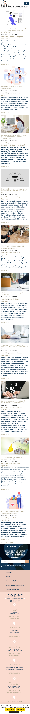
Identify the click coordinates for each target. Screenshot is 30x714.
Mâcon (8, 576)
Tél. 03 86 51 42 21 (14, 635)
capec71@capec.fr (14, 655)
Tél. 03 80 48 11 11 (14, 616)
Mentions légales (11, 581)
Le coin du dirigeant (16, 37)
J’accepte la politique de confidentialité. (14, 566)
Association (5, 520)
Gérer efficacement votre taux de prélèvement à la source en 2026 (13, 402)
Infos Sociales (14, 299)
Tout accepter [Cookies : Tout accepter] (10, 709)
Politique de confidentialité (15, 585)
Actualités (4, 37)
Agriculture (5, 255)
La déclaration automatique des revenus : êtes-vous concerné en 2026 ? (14, 346)
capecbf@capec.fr (14, 636)
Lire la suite (5, 64)
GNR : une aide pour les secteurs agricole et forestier (12, 458)
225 (6, 543)
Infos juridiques (14, 93)
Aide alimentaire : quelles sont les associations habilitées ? (13, 512)
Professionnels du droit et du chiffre (14, 145)
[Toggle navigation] (26, 3)
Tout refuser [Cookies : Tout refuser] (21, 709)
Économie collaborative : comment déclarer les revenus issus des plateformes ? (13, 30)
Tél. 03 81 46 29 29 (14, 690)
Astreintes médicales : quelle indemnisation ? (11, 87)
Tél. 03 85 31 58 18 (14, 672)
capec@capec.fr (14, 618)
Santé (3, 95)
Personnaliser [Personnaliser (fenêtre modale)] (14, 712)
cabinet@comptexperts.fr (14, 692)
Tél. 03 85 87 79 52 (14, 653)
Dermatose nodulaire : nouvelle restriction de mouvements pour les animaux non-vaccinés (14, 246)
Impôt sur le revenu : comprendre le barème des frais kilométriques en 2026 (14, 190)
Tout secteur (5, 39)
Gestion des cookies (12, 589)
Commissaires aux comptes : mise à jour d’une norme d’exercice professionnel (13, 136)
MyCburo (9, 572)
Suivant (10, 543)
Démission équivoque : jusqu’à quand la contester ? (14, 293)
